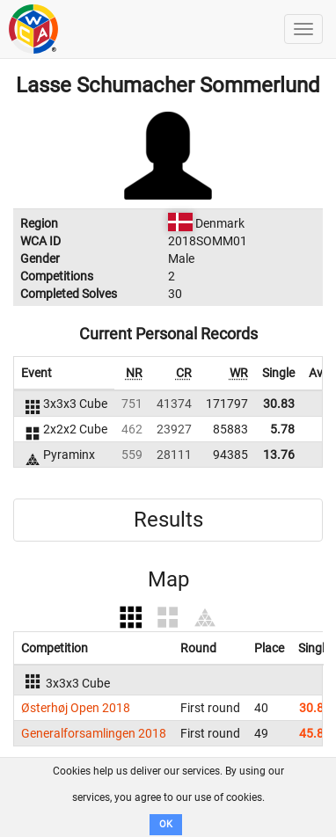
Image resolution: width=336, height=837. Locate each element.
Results (168, 519)
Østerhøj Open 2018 (75, 708)
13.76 (279, 455)
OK (165, 824)
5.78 (282, 429)
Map (168, 579)
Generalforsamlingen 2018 (93, 733)
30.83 (279, 404)
